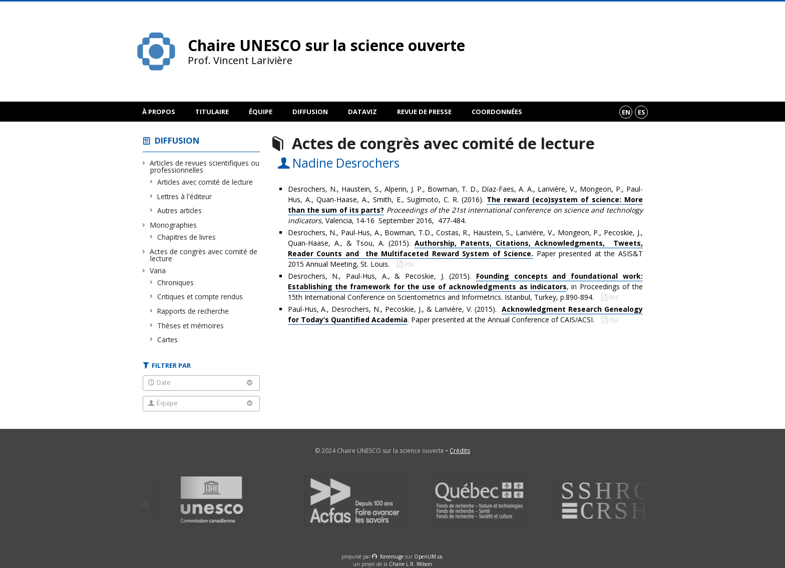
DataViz (362, 111)
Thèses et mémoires (191, 325)
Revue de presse (424, 111)
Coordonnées (497, 111)
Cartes (168, 339)
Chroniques (176, 282)
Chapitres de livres (187, 237)
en (626, 112)
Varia (158, 270)
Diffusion (310, 111)
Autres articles (180, 210)
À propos (158, 111)
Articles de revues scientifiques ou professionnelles (204, 166)
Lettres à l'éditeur (185, 196)
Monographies (173, 225)
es (641, 112)
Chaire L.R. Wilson (410, 563)
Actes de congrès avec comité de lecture (203, 255)
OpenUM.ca (428, 556)
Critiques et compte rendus (200, 296)
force (392, 556)
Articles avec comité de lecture (205, 182)
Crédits (460, 450)
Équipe (260, 111)
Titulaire (212, 111)
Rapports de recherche (193, 311)
